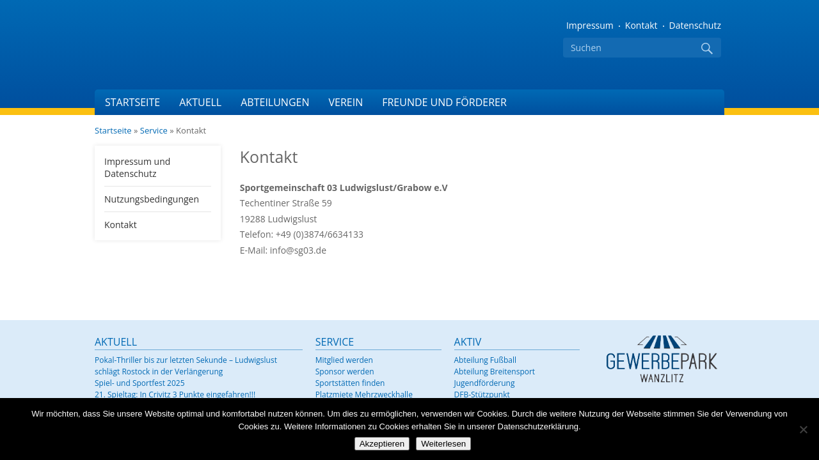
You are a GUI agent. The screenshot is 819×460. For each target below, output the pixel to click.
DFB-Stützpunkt (482, 394)
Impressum (590, 25)
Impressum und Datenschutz (137, 167)
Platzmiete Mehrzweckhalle (364, 394)
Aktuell (200, 102)
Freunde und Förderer (444, 102)
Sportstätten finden (350, 383)
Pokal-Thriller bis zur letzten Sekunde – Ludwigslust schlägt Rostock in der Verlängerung (186, 366)
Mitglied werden (344, 360)
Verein (345, 102)
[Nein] (803, 429)
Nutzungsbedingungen (151, 199)
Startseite (132, 102)
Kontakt (641, 25)
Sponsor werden (344, 371)
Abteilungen (275, 102)
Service (154, 130)
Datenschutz (695, 25)
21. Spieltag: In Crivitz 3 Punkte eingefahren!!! (175, 394)
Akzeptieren (382, 443)
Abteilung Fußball (485, 360)
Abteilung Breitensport (495, 371)
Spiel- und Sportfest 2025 (140, 383)
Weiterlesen (443, 443)
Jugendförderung (484, 383)
